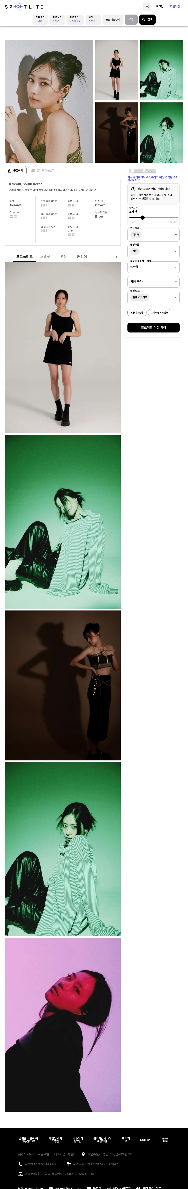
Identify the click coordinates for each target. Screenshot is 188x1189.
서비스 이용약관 (77, 1140)
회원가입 (175, 6)
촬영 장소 (135, 290)
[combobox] (153, 235)
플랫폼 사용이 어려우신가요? (28, 1140)
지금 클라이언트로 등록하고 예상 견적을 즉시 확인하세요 (152, 179)
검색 (147, 20)
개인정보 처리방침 (55, 1140)
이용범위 (134, 228)
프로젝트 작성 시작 (153, 327)
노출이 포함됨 (137, 312)
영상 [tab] (55, 257)
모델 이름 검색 (112, 19)
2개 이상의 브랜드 (159, 312)
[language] (147, 6)
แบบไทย (165, 1140)
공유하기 (15, 171)
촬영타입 (134, 244)
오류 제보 (126, 1140)
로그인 (159, 6)
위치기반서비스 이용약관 (102, 1140)
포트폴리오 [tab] (16, 257)
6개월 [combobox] (134, 267)
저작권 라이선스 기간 (140, 261)
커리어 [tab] (74, 257)
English (145, 1140)
